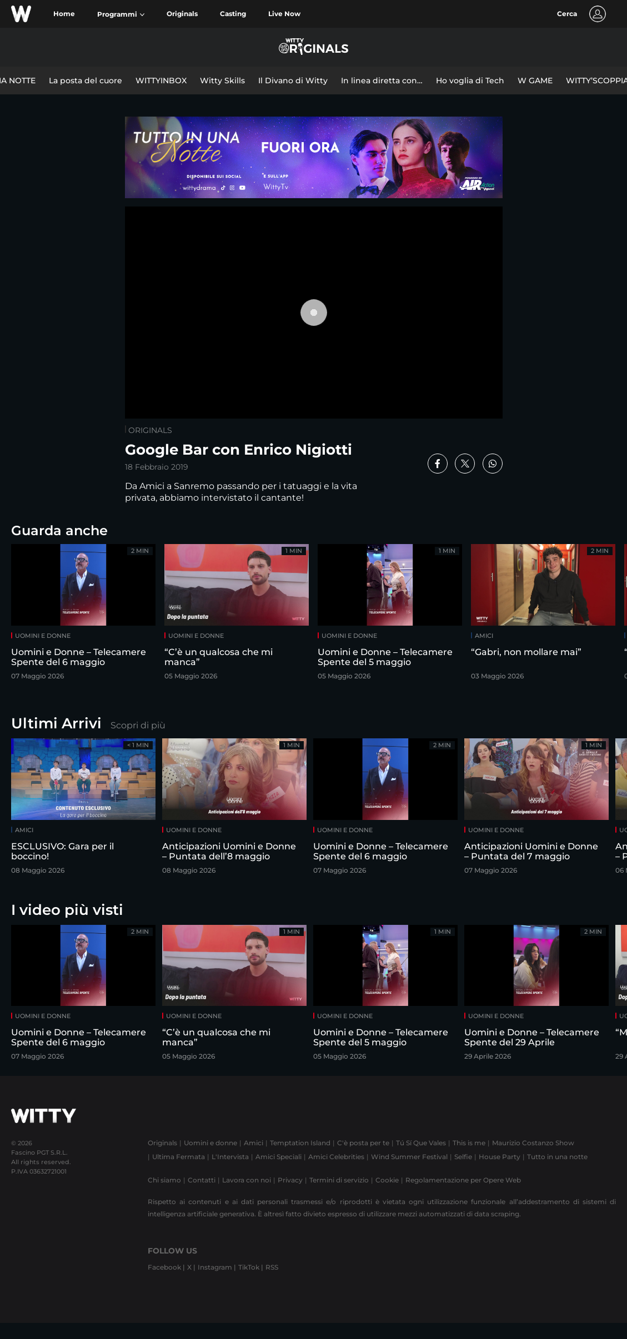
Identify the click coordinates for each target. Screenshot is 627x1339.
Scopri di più (138, 725)
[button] (120, 14)
